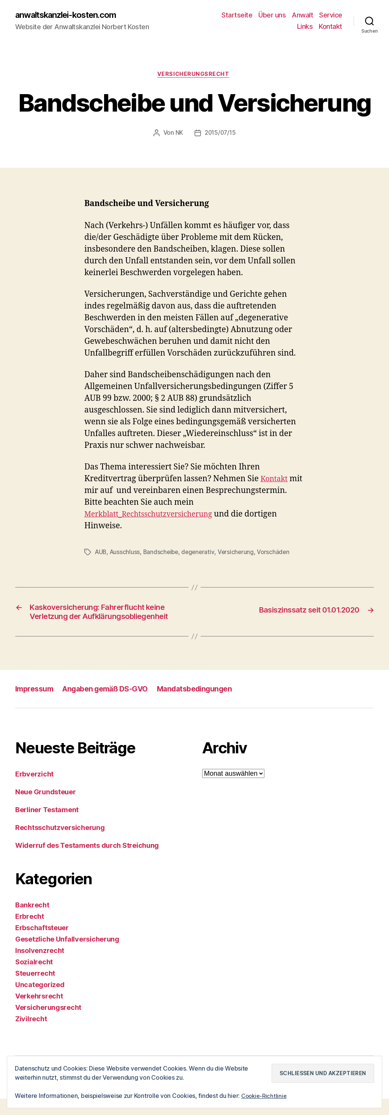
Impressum (36, 705)
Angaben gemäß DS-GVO (113, 705)
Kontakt (330, 27)
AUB (101, 554)
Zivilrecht (31, 1035)
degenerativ (201, 554)
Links (305, 27)
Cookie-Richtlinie (265, 1095)
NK (178, 135)
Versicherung (239, 554)
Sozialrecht (34, 978)
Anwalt (302, 15)
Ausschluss (126, 554)
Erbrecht (29, 933)
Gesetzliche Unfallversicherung (67, 955)
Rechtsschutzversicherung (60, 844)
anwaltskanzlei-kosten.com (72, 15)
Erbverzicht (34, 790)
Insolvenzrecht (39, 967)
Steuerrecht (35, 990)
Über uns (272, 15)
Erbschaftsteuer (42, 944)
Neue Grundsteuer (45, 808)
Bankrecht (32, 921)
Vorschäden (278, 554)
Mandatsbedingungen (210, 705)
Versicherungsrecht (194, 75)
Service (330, 15)
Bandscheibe (163, 554)
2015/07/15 (220, 135)
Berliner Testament (47, 826)
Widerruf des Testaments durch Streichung (87, 862)
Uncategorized (40, 1001)
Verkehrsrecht (39, 1012)
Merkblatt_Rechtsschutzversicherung (154, 516)
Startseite (236, 15)
